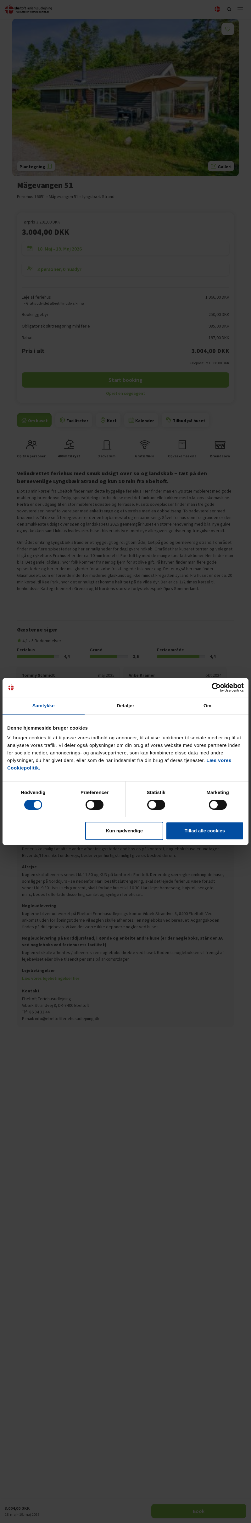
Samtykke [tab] (43, 705)
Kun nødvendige (124, 830)
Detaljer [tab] (125, 705)
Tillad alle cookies (205, 830)
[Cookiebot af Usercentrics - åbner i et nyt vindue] (216, 687)
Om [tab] (207, 705)
